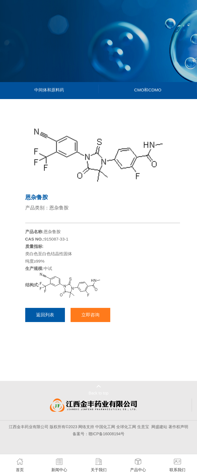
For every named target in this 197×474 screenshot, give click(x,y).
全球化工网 (126, 426)
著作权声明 (178, 426)
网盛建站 (159, 426)
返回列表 (45, 314)
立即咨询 (90, 314)
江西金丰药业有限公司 (28, 426)
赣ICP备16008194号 (106, 434)
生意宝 (143, 426)
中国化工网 (105, 426)
